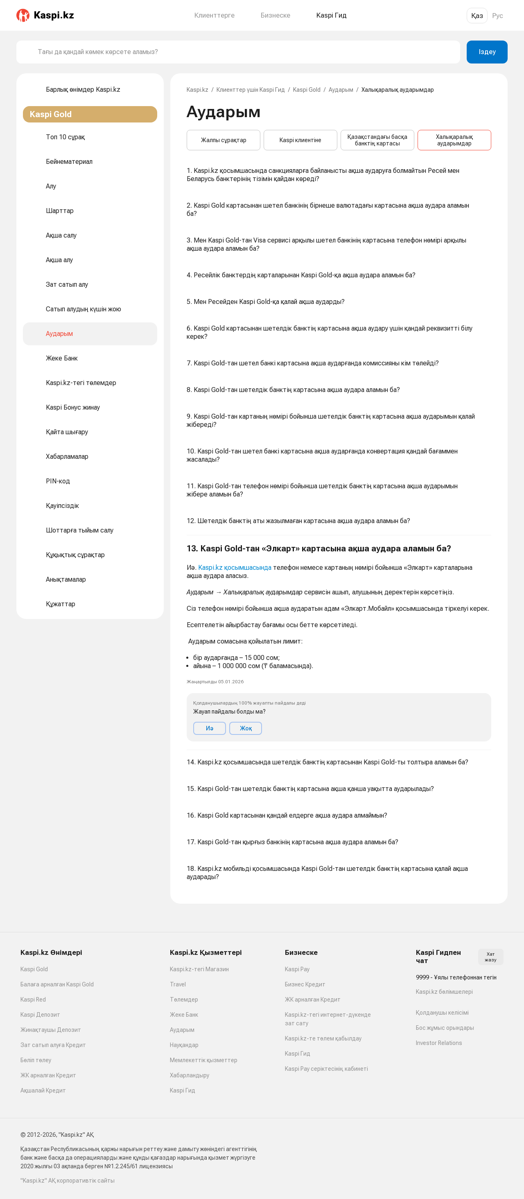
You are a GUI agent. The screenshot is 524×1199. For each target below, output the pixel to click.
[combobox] (246, 52)
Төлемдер (184, 999)
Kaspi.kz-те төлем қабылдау (323, 1038)
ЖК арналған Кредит (48, 1075)
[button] (339, 642)
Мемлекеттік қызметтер (203, 1060)
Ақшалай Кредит (43, 1090)
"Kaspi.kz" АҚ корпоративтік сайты (67, 1180)
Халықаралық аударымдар (454, 140)
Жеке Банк (184, 1014)
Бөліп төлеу (35, 1060)
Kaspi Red (33, 999)
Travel (178, 984)
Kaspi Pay (297, 969)
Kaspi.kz (197, 89)
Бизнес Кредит (305, 984)
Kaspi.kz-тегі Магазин (199, 969)
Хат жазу (491, 957)
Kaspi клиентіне (300, 140)
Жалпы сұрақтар (223, 140)
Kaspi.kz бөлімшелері (444, 991)
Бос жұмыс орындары (445, 1027)
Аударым (341, 89)
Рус (497, 15)
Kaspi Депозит (40, 1014)
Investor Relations (439, 1043)
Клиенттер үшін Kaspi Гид (251, 89)
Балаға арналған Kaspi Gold (57, 984)
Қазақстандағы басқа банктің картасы (377, 140)
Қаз (477, 15)
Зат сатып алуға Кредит (53, 1045)
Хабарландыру (189, 1075)
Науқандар (184, 1045)
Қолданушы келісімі (442, 1012)
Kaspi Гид (182, 1090)
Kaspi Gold (307, 89)
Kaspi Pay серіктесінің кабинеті (326, 1068)
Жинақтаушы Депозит (50, 1030)
